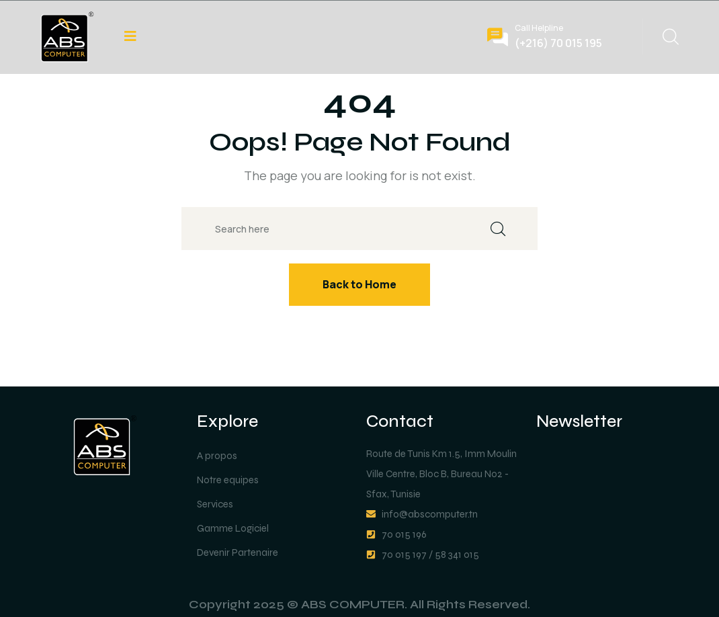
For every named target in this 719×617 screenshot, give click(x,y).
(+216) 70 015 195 (558, 43)
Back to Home (359, 284)
